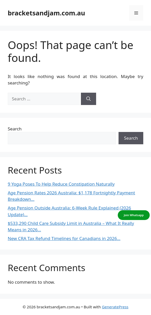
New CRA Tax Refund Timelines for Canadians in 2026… (64, 238)
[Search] (88, 99)
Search (15, 129)
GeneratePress (115, 306)
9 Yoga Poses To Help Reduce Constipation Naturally (61, 184)
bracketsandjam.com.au (46, 12)
